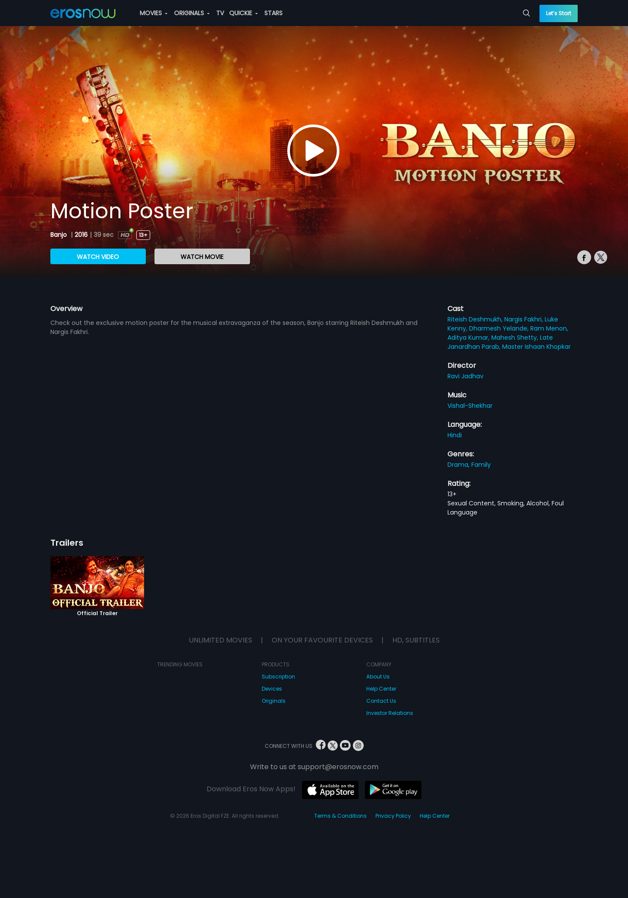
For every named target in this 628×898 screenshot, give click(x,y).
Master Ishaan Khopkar (536, 346)
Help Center (381, 688)
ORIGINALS (192, 13)
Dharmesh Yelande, (499, 328)
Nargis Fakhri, (524, 319)
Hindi (454, 435)
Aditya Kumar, (469, 337)
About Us (378, 676)
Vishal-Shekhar (470, 405)
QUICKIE (243, 13)
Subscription (278, 676)
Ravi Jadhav (465, 376)
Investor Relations (389, 713)
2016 (81, 234)
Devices (272, 688)
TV (220, 13)
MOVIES (154, 13)
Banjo (59, 234)
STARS (273, 13)
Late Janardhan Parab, (500, 342)
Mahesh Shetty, (515, 337)
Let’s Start (558, 13)
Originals (274, 701)
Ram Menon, (549, 328)
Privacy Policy (393, 815)
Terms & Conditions (340, 815)
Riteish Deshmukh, (475, 319)
